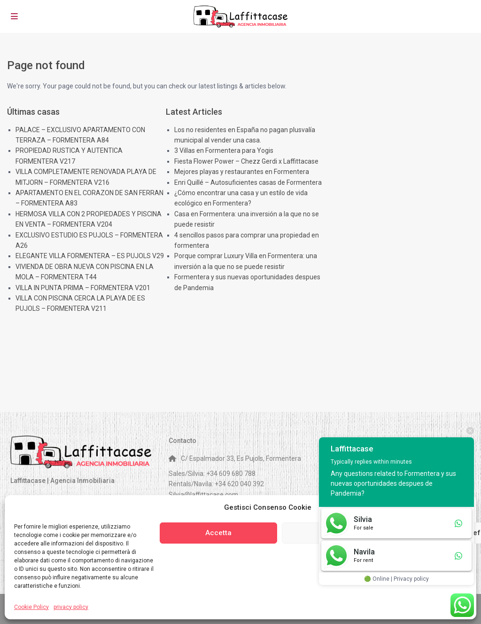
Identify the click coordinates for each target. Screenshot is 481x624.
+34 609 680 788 (231, 473)
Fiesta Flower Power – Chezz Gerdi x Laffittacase (246, 161)
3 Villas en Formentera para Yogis (223, 150)
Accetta (218, 533)
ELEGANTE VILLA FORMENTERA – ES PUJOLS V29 (90, 256)
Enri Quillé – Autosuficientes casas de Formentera (248, 182)
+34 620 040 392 (239, 484)
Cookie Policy (31, 607)
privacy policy (71, 607)
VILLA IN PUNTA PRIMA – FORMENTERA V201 (83, 288)
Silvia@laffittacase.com (203, 494)
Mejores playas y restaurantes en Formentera (241, 171)
